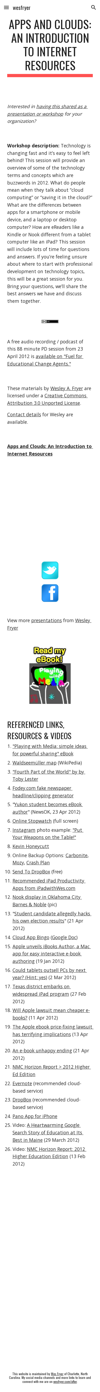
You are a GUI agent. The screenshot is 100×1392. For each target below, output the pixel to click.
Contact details (24, 414)
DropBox (22, 1099)
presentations (46, 620)
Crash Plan (38, 862)
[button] (6, 7)
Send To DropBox (31, 871)
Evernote (22, 1083)
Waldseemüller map (35, 762)
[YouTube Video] (50, 1223)
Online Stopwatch (32, 821)
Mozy (18, 862)
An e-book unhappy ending (42, 1050)
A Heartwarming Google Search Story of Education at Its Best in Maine (48, 1132)
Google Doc (64, 937)
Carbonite (76, 855)
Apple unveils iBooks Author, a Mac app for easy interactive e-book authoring (52, 953)
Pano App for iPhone (35, 1116)
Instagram (24, 830)
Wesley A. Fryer (66, 388)
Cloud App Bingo (31, 937)
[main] (50, 47)
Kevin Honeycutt (31, 846)
